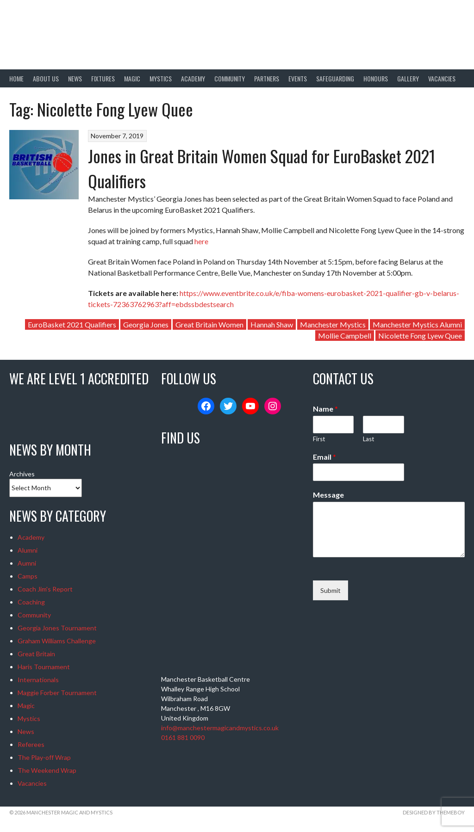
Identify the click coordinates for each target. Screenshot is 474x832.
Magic (132, 78)
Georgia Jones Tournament (57, 628)
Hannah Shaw (271, 324)
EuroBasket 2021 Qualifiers (72, 324)
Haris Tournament (44, 667)
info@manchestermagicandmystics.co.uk (220, 728)
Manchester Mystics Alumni (417, 324)
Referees (31, 744)
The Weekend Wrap (47, 770)
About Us (46, 78)
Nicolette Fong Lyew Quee (420, 335)
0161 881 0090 (183, 737)
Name (325, 408)
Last (368, 439)
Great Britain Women (209, 324)
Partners (266, 78)
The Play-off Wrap (44, 757)
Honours (375, 78)
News (75, 78)
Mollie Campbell (344, 335)
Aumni (27, 563)
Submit (330, 590)
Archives (22, 474)
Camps (27, 576)
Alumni (27, 550)
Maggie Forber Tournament (57, 692)
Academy (193, 78)
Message (328, 494)
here (201, 241)
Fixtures (103, 78)
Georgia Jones (145, 324)
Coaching (31, 602)
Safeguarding (335, 78)
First (319, 439)
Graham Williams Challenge (57, 641)
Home (16, 78)
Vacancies (441, 78)
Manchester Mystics (333, 324)
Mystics (161, 78)
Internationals (38, 680)
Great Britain (36, 654)
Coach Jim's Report (45, 589)
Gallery (408, 78)
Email (324, 456)
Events (297, 78)
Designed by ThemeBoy (434, 812)
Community (229, 78)
